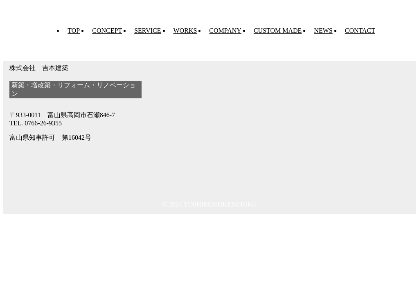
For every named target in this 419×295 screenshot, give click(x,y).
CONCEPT (107, 30)
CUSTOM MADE (278, 30)
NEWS (323, 30)
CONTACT (360, 30)
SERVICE (147, 30)
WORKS (185, 30)
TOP (74, 30)
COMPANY (225, 30)
